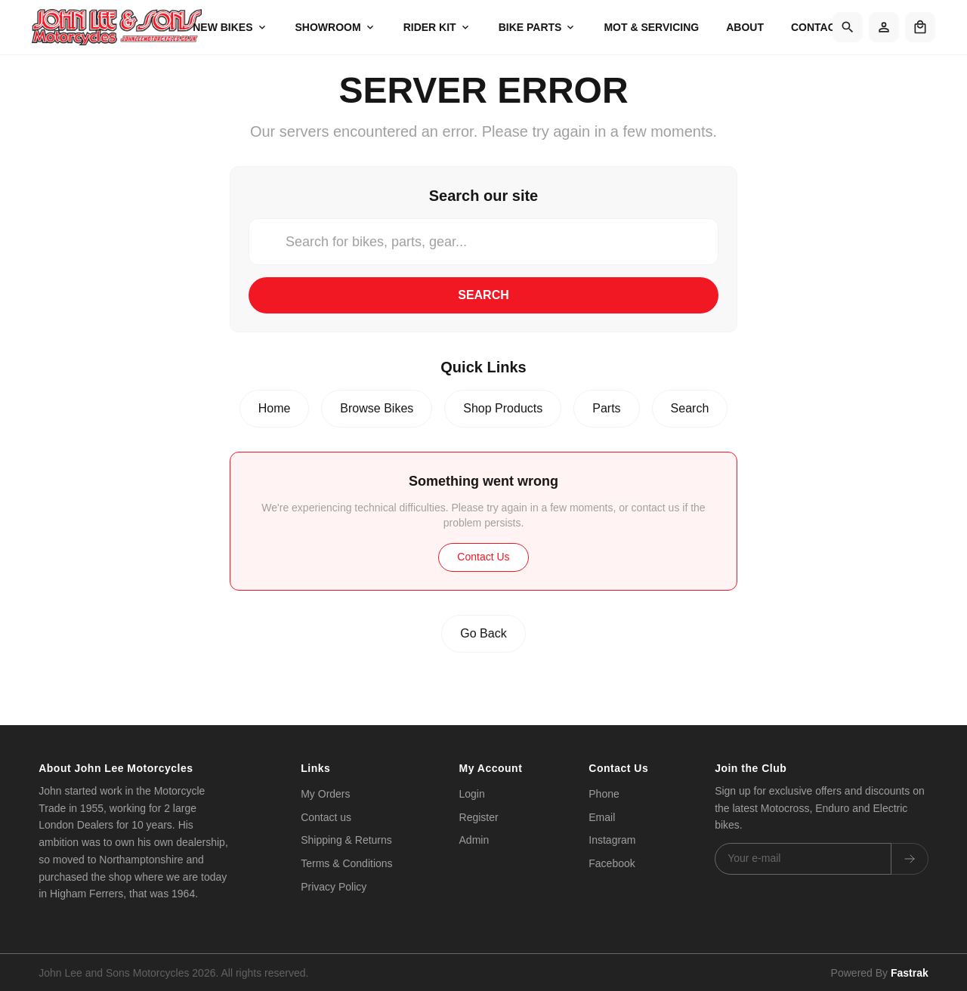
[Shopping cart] (920, 27)
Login (472, 794)
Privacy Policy (333, 887)
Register (479, 817)
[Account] (884, 27)
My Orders (325, 794)
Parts (606, 408)
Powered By (879, 971)
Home (274, 408)
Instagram (612, 840)
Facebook (612, 863)
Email (602, 817)
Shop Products (502, 408)
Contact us (326, 817)
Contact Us (483, 557)
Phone (604, 794)
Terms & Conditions (346, 863)
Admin (474, 840)
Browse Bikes (376, 408)
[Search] (848, 27)
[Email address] (803, 859)
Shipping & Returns (346, 840)
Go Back (483, 633)
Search (483, 295)
